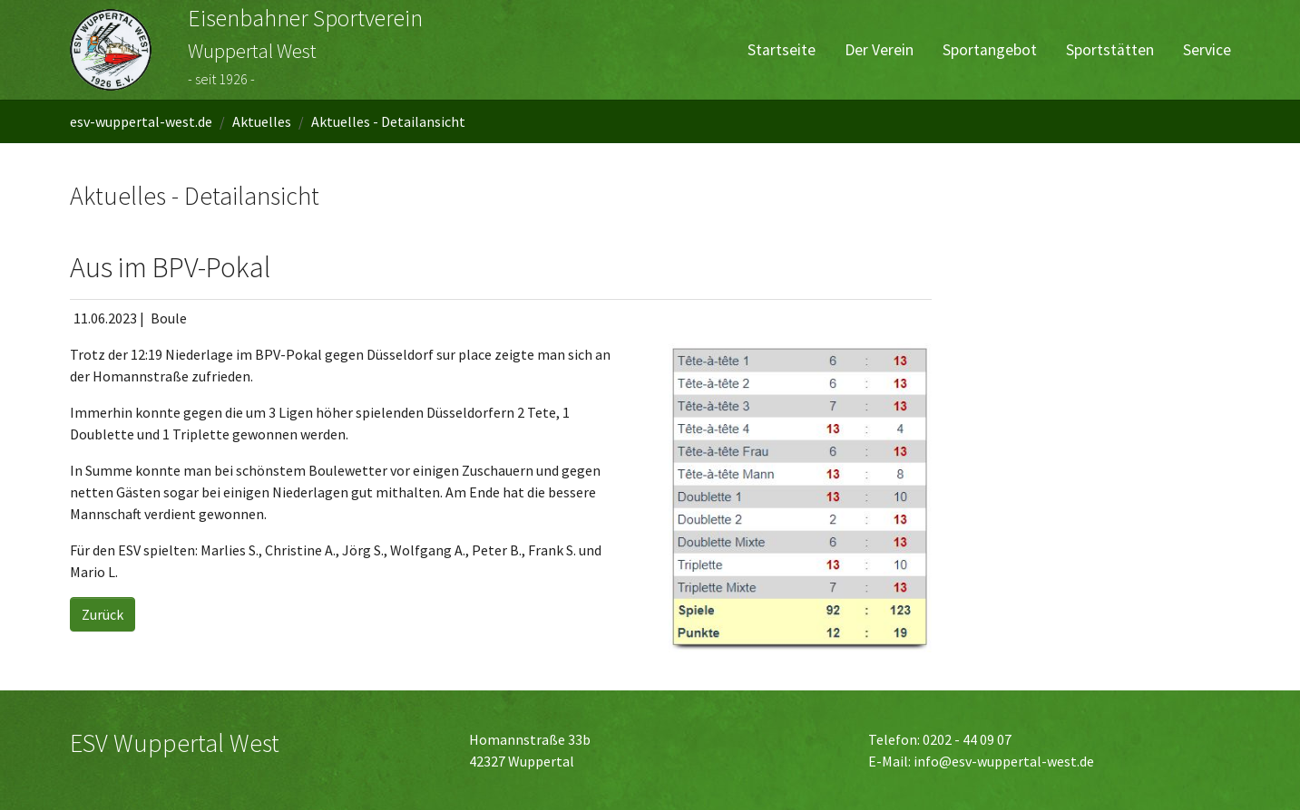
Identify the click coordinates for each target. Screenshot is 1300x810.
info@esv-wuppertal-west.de (1004, 761)
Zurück (102, 614)
